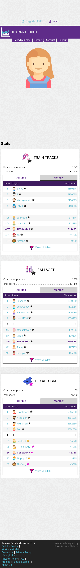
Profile (38, 40)
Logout (63, 40)
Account (50, 40)
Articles (6, 561)
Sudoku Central (10, 546)
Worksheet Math (11, 549)
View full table (40, 248)
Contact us (7, 552)
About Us (7, 564)
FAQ (22, 558)
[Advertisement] (40, 114)
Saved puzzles (22, 40)
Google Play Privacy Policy (10, 557)
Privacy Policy (24, 552)
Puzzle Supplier (21, 561)
